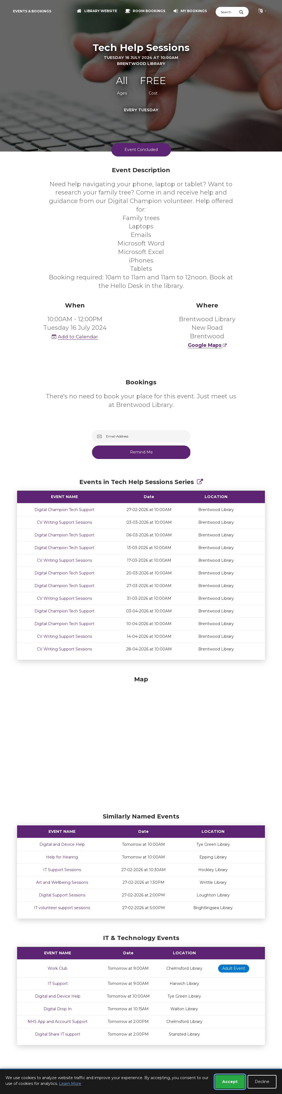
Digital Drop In (58, 1008)
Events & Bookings (32, 11)
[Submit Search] (244, 12)
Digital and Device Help (62, 844)
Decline (262, 1081)
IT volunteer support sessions (62, 907)
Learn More (70, 1083)
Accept (230, 1081)
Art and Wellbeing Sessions (62, 882)
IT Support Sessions (62, 869)
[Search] (227, 12)
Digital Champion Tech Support (64, 509)
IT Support (58, 983)
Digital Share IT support (57, 1034)
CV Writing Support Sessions (64, 522)
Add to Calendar (75, 336)
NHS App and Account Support (58, 1021)
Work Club (57, 968)
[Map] (141, 743)
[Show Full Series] (200, 482)
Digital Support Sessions (62, 895)
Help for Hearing (62, 857)
